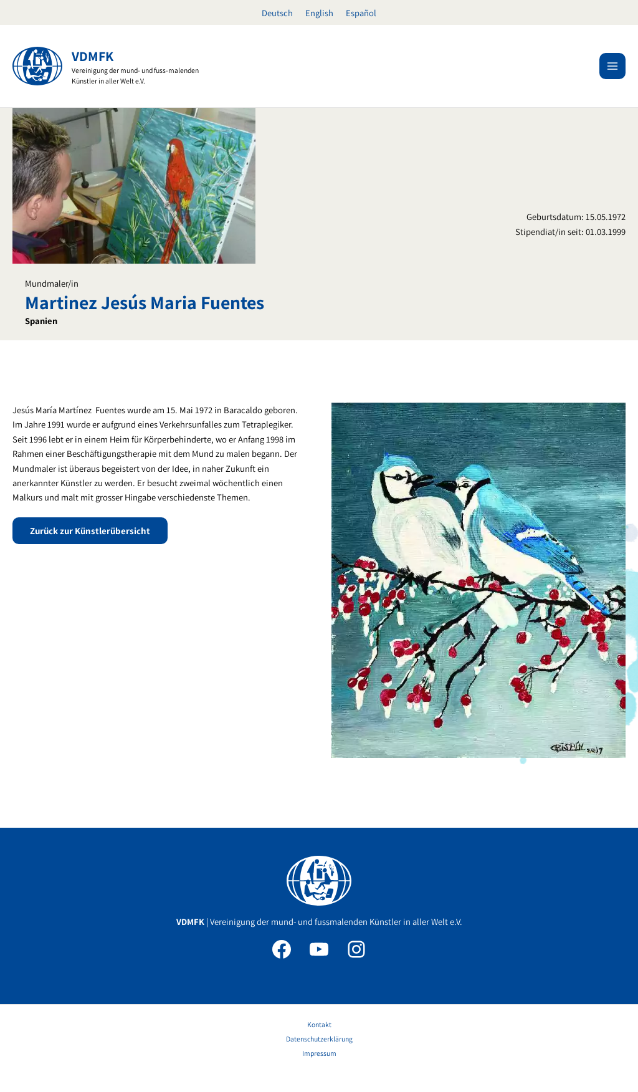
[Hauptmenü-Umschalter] (612, 66)
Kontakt (319, 1024)
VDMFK (92, 56)
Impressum (319, 1053)
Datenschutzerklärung (319, 1038)
